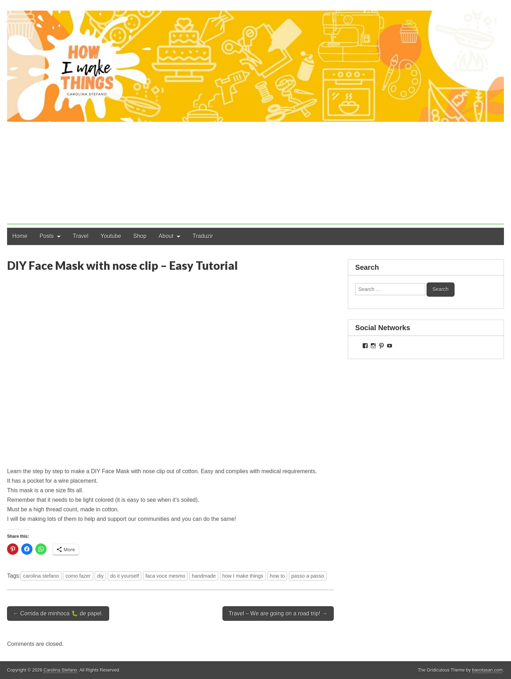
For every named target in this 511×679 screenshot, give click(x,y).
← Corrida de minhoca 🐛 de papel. (58, 613)
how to (277, 576)
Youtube (111, 236)
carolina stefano (41, 576)
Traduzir (203, 236)
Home (20, 236)
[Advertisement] (256, 174)
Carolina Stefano (60, 670)
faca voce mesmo (165, 576)
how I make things (242, 576)
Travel (81, 236)
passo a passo (307, 576)
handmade (204, 576)
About (166, 236)
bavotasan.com (487, 670)
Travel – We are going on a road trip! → (277, 613)
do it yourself (124, 576)
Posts (47, 236)
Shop (140, 236)
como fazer (77, 576)
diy (100, 576)
